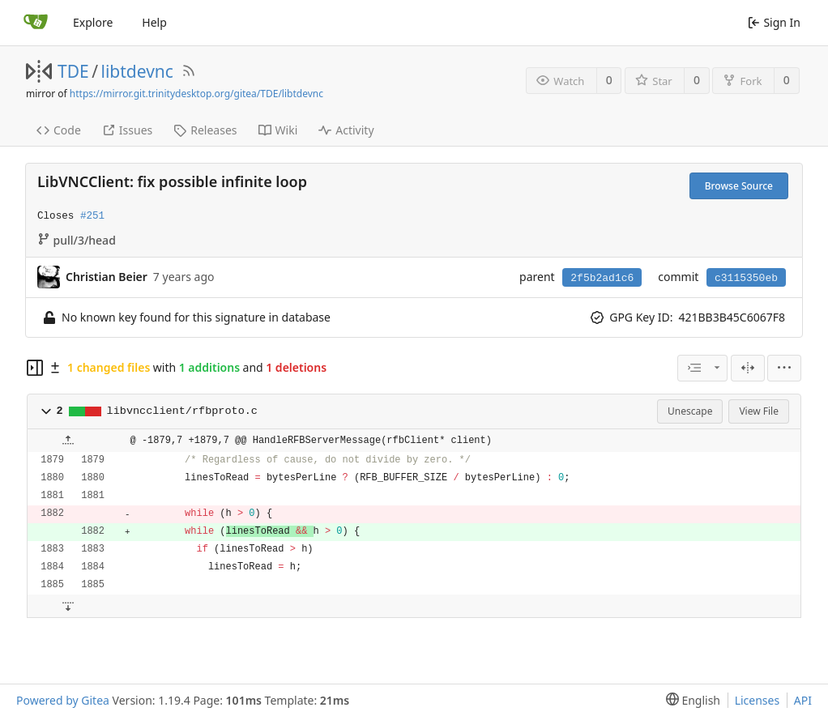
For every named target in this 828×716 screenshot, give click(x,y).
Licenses (757, 700)
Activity (345, 130)
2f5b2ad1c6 (602, 278)
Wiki (278, 130)
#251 (92, 216)
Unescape (690, 411)
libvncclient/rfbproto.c (182, 411)
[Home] (35, 22)
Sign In (774, 22)
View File (759, 411)
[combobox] (702, 368)
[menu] (784, 368)
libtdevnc (137, 71)
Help (154, 22)
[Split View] (748, 368)
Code (58, 130)
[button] (46, 411)
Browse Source (739, 186)
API (803, 700)
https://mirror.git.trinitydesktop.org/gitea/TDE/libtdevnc (196, 93)
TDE (73, 71)
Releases (205, 130)
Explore (93, 22)
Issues (127, 130)
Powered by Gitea (62, 700)
